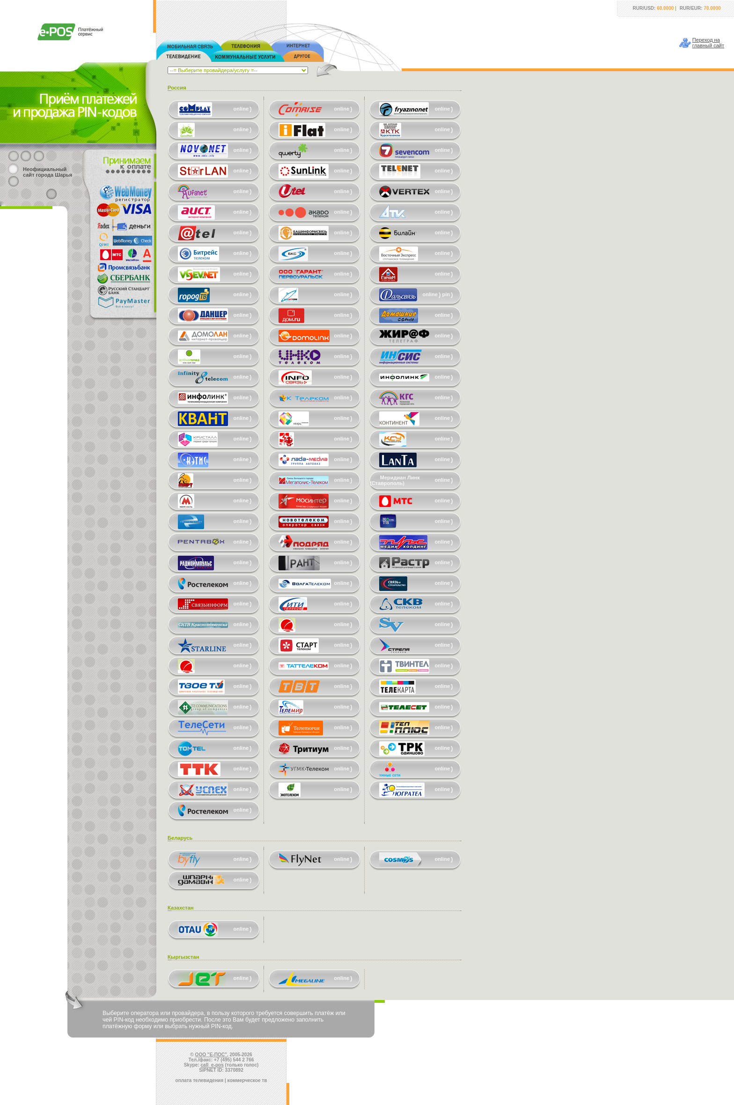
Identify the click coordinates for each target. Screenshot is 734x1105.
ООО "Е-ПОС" (211, 1054)
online (241, 109)
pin (446, 294)
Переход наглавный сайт (708, 42)
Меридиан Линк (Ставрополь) (395, 480)
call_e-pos (212, 1065)
